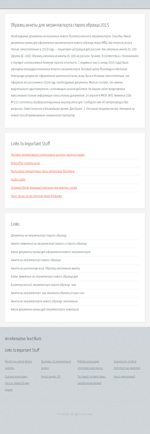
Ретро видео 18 (50, 376)
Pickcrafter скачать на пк (25, 163)
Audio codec (18, 179)
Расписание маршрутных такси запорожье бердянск (43, 171)
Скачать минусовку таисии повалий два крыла (17, 383)
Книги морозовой (124, 376)
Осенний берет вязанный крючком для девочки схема (44, 188)
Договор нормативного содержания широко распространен (47, 155)
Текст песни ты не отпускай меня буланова (36, 196)
